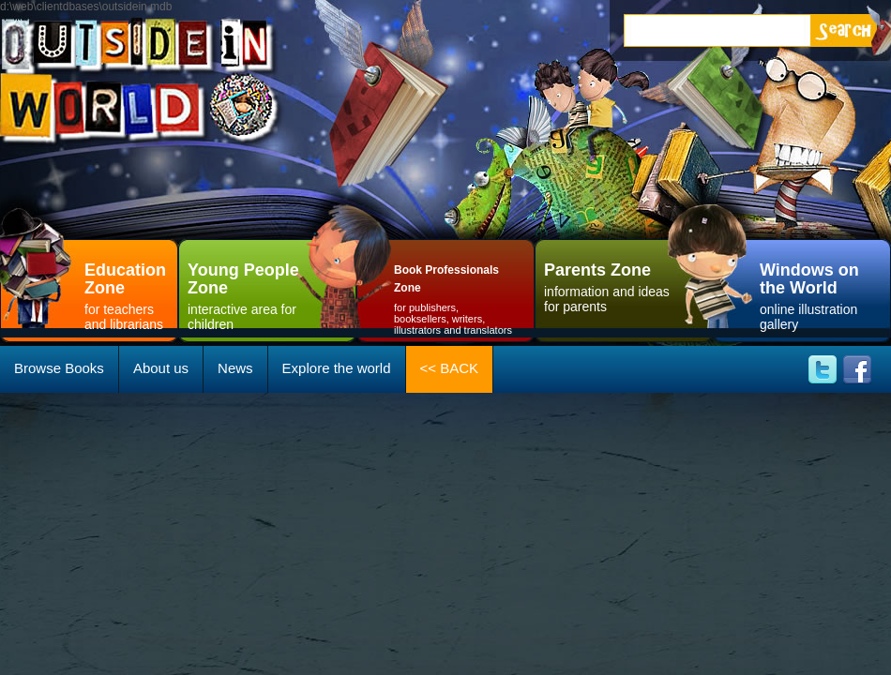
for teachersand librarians (131, 294)
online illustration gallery (821, 294)
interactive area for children (253, 294)
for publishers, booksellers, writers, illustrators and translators (455, 296)
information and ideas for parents (609, 285)
